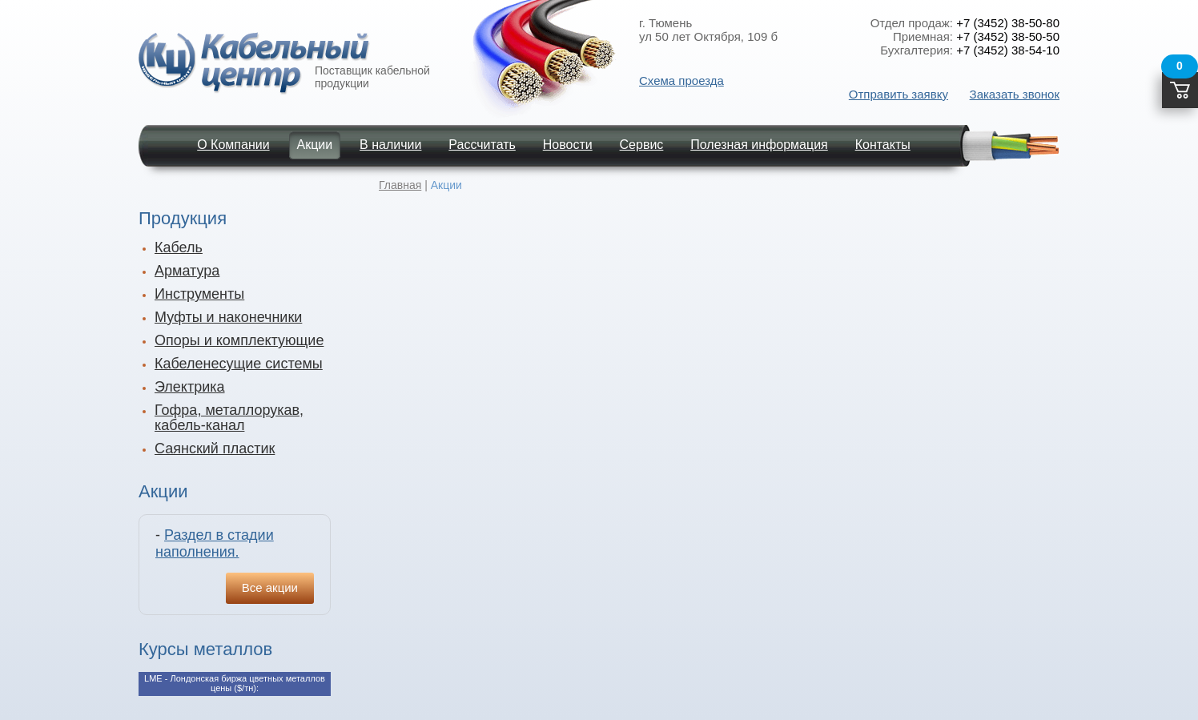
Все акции (270, 587)
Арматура (187, 271)
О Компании (233, 144)
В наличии (390, 144)
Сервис (642, 144)
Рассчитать (482, 144)
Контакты (883, 144)
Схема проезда (681, 80)
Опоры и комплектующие (239, 340)
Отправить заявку (898, 94)
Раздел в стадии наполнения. (214, 543)
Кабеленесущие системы (239, 364)
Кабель (179, 247)
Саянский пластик (215, 448)
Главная (400, 185)
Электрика (190, 387)
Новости (568, 144)
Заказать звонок (1014, 94)
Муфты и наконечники (228, 317)
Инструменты (199, 294)
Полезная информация (759, 144)
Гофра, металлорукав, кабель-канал (229, 417)
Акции (315, 144)
